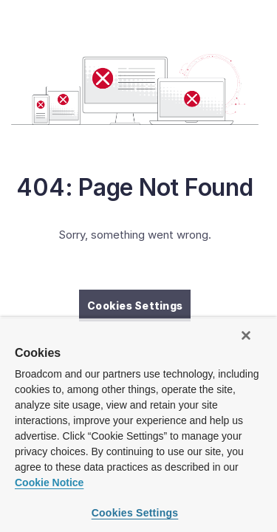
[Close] (246, 335)
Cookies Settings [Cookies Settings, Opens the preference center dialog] (135, 513)
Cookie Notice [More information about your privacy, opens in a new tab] (49, 482)
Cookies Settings (134, 305)
